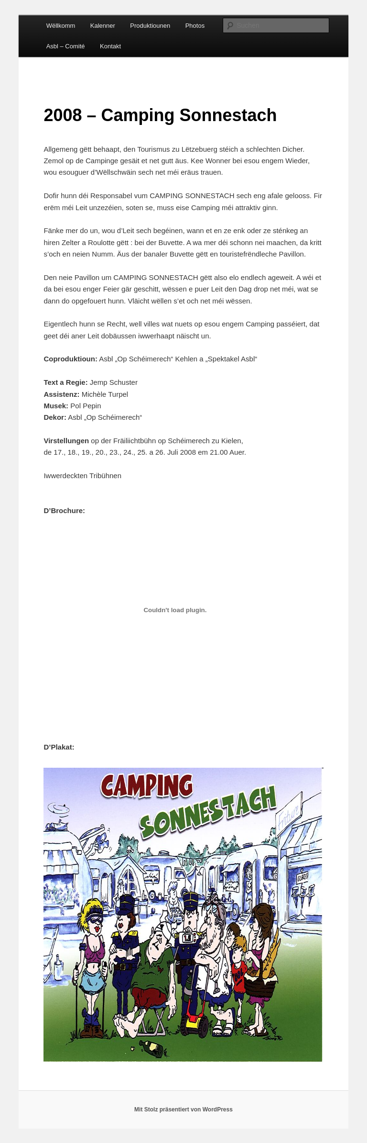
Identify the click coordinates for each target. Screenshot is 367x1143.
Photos (195, 25)
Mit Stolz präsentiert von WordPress (183, 1109)
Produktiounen (150, 25)
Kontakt (110, 46)
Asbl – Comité (65, 46)
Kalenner (102, 25)
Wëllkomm (61, 25)
